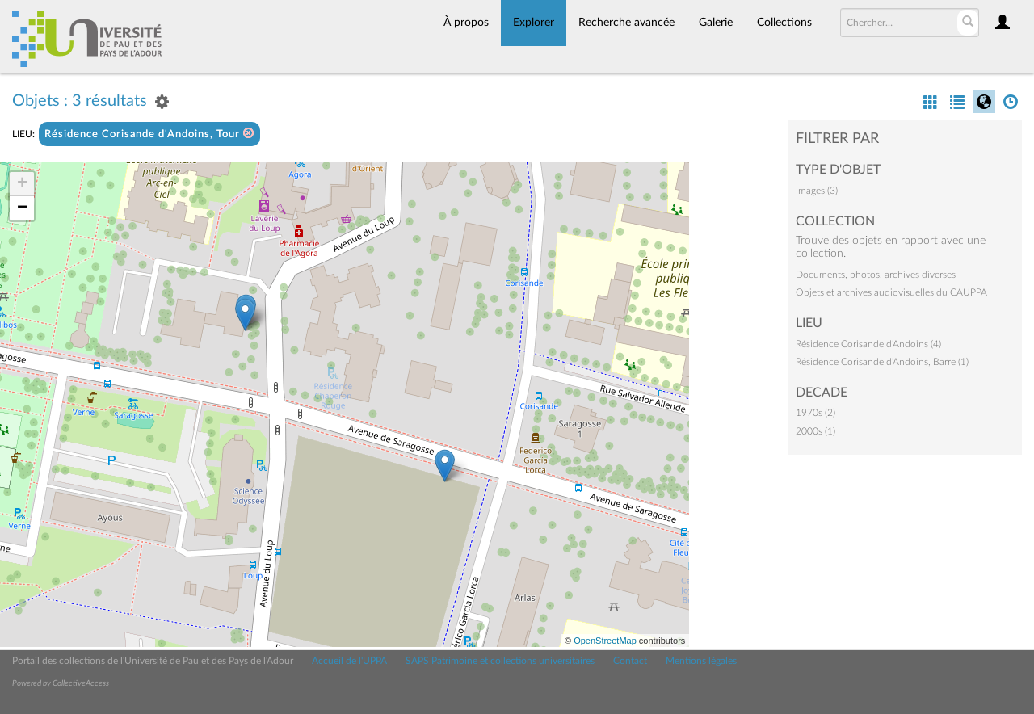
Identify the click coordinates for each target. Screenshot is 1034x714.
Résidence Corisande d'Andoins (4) (868, 344)
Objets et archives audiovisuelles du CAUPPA (891, 292)
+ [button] (22, 184)
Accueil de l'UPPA (349, 661)
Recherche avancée (626, 22)
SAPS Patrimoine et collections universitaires (500, 661)
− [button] (22, 208)
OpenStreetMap (605, 640)
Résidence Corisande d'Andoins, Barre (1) (882, 362)
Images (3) (817, 190)
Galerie (716, 22)
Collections (784, 22)
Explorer (533, 22)
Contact (630, 661)
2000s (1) (815, 431)
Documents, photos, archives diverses (876, 274)
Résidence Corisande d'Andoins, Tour (149, 134)
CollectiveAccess (81, 683)
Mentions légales (701, 661)
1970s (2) (815, 413)
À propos (466, 22)
